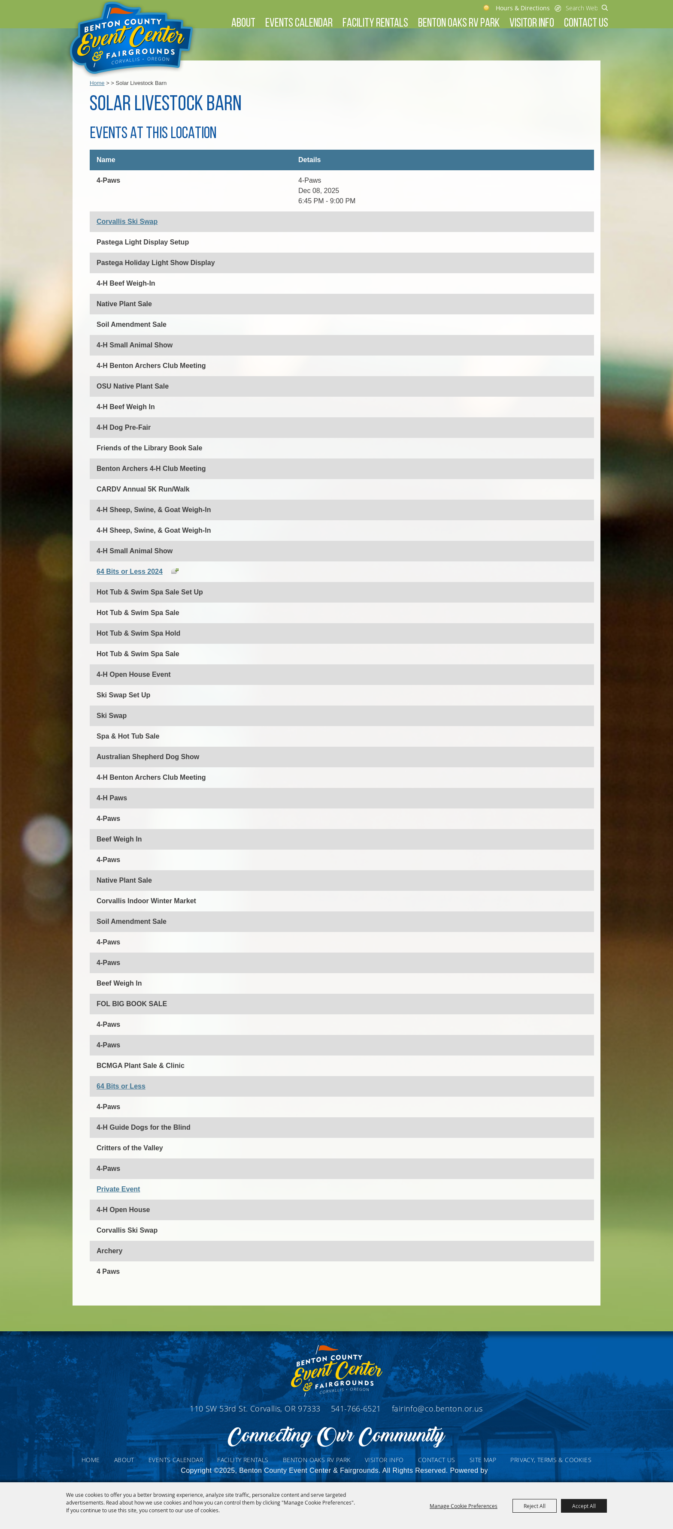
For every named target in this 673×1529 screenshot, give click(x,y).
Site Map (483, 1460)
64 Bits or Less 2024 (130, 571)
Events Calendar (299, 24)
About (243, 24)
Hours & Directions (523, 8)
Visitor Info (531, 24)
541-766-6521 (357, 1408)
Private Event (118, 1189)
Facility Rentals (375, 24)
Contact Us (586, 24)
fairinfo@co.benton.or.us (437, 1408)
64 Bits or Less (121, 1086)
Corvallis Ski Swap (127, 221)
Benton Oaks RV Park (459, 24)
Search (605, 7)
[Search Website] (581, 7)
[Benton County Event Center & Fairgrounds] (131, 39)
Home (97, 83)
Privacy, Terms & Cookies (550, 1460)
